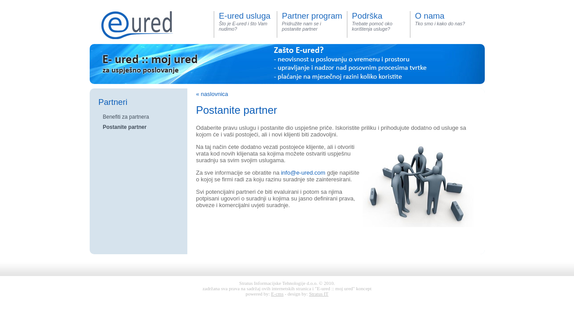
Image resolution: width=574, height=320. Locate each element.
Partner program (312, 15)
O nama (429, 15)
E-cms (277, 293)
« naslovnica (212, 94)
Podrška (367, 15)
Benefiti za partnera (126, 117)
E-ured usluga (244, 15)
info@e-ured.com (303, 172)
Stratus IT (319, 293)
